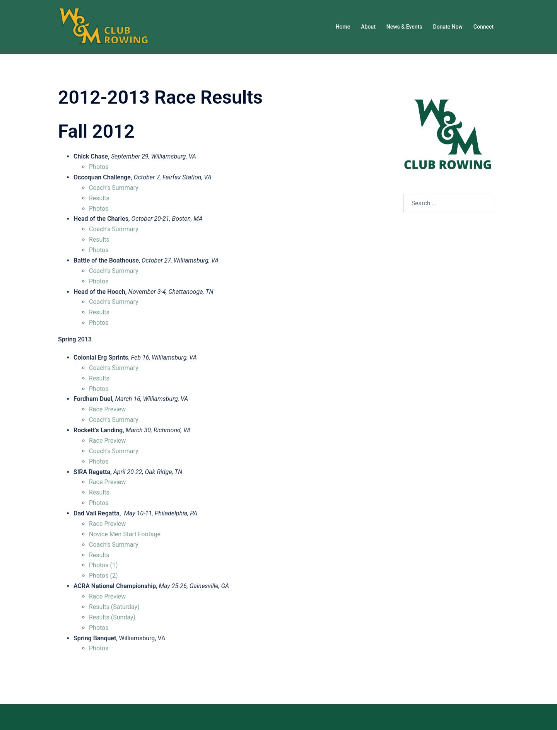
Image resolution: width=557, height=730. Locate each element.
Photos (99, 167)
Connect (483, 27)
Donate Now (448, 27)
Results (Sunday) (112, 617)
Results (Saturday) (114, 607)
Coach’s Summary (113, 187)
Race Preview (107, 409)
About (368, 27)
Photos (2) (103, 575)
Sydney (247, 716)
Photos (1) (103, 565)
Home (343, 27)
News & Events (404, 27)
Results (99, 198)
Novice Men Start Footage (125, 534)
